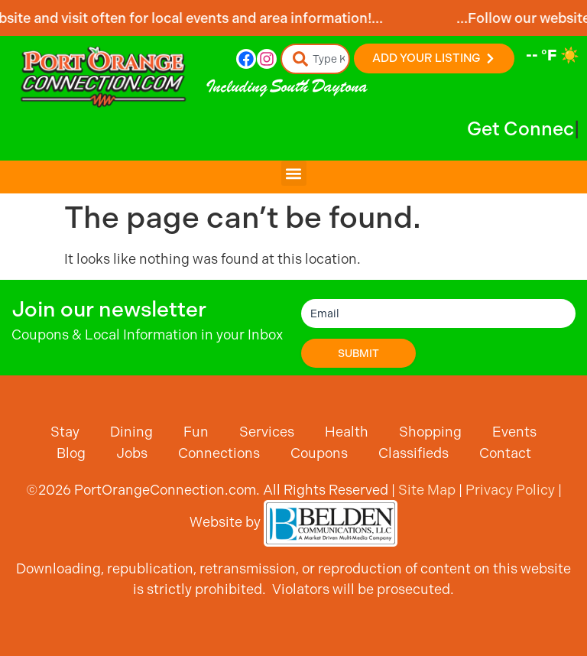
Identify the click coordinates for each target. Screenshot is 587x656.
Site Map (427, 490)
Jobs (132, 453)
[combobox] (316, 59)
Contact (505, 453)
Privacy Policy (510, 490)
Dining (131, 432)
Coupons (319, 453)
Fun (196, 432)
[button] (293, 173)
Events (514, 432)
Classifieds (413, 453)
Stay (64, 432)
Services (266, 432)
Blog (71, 453)
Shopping (430, 432)
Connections (219, 453)
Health (346, 432)
